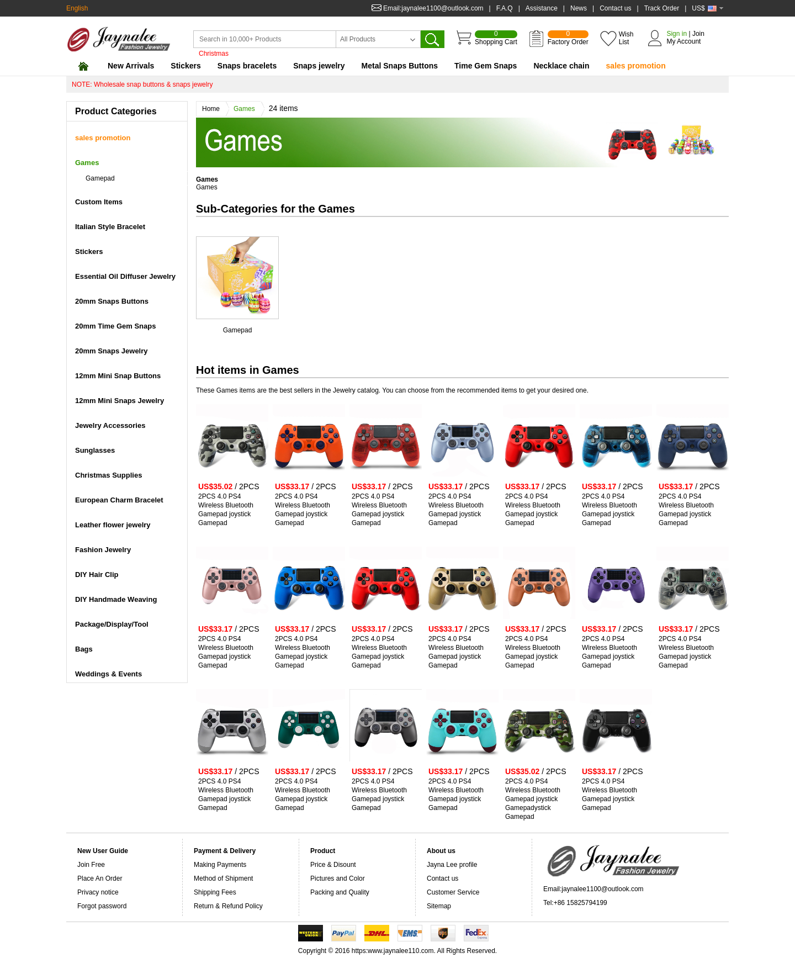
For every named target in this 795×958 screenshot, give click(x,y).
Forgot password (101, 906)
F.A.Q (504, 8)
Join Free (91, 865)
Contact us (615, 8)
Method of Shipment (223, 878)
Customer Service (453, 892)
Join (698, 34)
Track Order (662, 8)
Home (213, 109)
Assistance (542, 8)
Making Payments (220, 865)
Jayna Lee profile (452, 865)
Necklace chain (561, 65)
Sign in (676, 34)
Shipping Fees (215, 892)
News (578, 8)
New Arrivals (131, 65)
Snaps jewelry (318, 65)
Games (247, 109)
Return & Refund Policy (228, 906)
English (77, 8)
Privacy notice (98, 892)
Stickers (185, 65)
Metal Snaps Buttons (400, 65)
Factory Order (568, 38)
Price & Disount (333, 865)
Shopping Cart (496, 38)
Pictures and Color (337, 878)
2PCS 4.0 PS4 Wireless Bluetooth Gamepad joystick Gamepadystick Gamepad (532, 799)
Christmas (214, 53)
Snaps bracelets (247, 65)
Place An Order (99, 878)
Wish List (626, 38)
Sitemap (439, 906)
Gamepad (237, 330)
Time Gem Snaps (485, 65)
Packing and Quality (339, 892)
